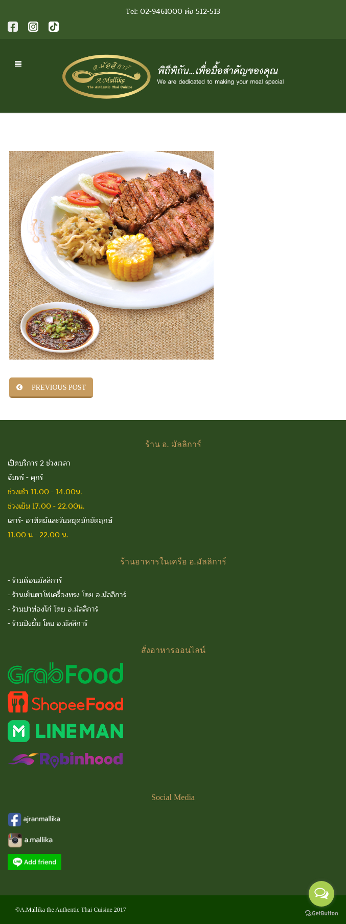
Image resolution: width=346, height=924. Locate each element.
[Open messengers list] (321, 894)
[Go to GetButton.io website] (321, 913)
